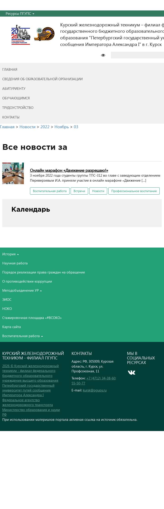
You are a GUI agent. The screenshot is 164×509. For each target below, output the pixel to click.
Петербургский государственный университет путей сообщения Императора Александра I (28, 390)
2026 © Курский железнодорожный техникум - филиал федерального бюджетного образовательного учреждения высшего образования (30, 373)
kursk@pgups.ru (95, 390)
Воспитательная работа (50, 191)
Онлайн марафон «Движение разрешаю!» (69, 170)
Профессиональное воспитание (134, 191)
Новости (98, 191)
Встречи (79, 191)
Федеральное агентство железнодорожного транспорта (27, 402)
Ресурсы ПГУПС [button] (20, 13)
